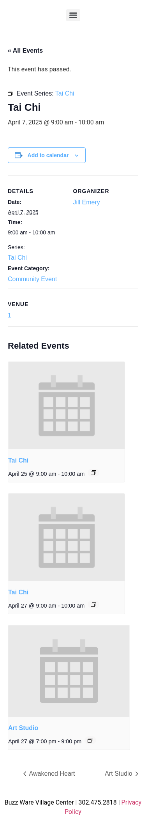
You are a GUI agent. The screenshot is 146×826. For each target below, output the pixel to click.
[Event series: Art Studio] (90, 740)
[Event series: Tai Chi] (93, 472)
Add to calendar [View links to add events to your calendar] (48, 155)
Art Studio (23, 728)
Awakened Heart (51, 773)
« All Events (25, 50)
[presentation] (66, 405)
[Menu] (73, 15)
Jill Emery (86, 202)
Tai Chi (17, 257)
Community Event (32, 279)
